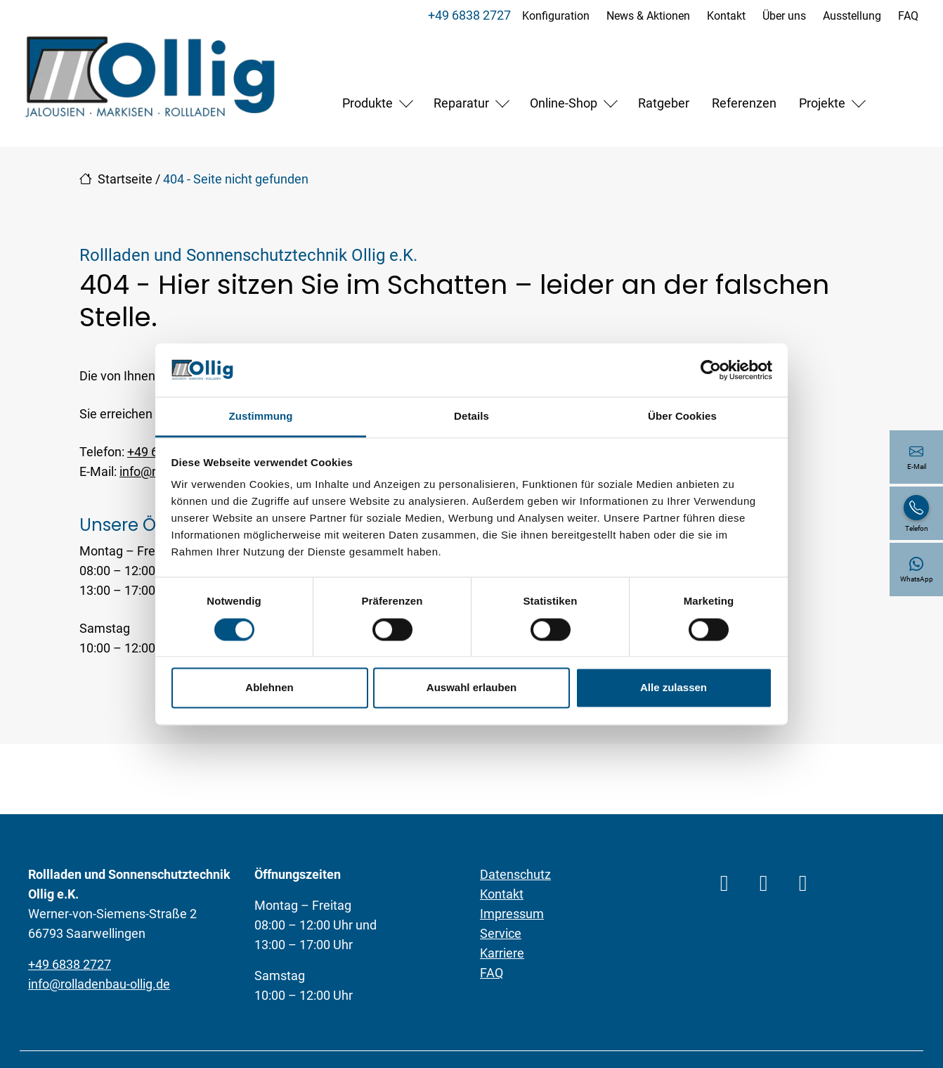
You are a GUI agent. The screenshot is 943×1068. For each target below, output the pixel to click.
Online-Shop (563, 103)
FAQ (907, 15)
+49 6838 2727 (468, 15)
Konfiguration (555, 15)
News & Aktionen (647, 15)
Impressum (512, 913)
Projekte (822, 103)
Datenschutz (515, 874)
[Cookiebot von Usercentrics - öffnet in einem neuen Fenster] (710, 369)
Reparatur (461, 103)
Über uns (783, 15)
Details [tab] (471, 417)
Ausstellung (851, 15)
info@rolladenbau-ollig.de (99, 984)
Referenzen (744, 103)
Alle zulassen (673, 688)
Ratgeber (663, 103)
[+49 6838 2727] (916, 513)
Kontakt (725, 15)
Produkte (367, 103)
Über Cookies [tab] (682, 417)
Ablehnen (269, 688)
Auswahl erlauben (471, 688)
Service (500, 933)
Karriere (502, 953)
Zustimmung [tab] (261, 417)
